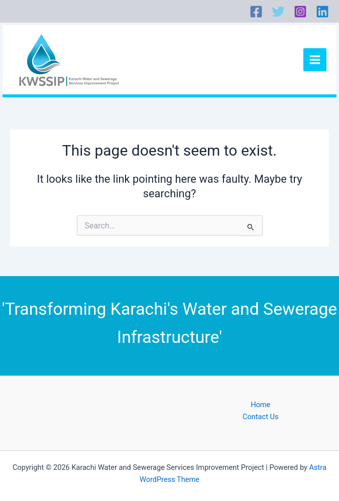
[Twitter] (278, 11)
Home (260, 404)
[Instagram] (300, 11)
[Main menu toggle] (314, 59)
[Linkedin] (322, 11)
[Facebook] (256, 11)
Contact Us (261, 416)
